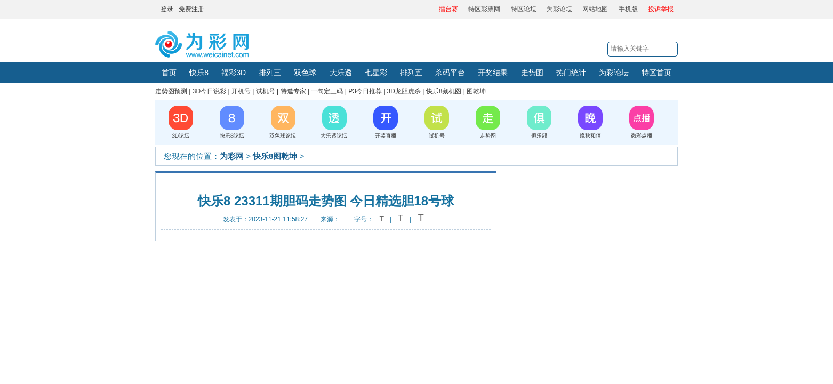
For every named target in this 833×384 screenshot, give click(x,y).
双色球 (305, 72)
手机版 (628, 9)
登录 (167, 9)
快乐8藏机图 (444, 91)
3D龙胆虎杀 (404, 91)
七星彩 (376, 72)
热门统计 (571, 72)
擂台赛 (448, 9)
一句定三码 (327, 91)
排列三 (270, 72)
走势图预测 (171, 91)
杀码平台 (450, 72)
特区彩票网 (484, 9)
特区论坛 (523, 9)
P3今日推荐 (365, 91)
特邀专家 (293, 91)
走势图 (532, 72)
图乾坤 (476, 91)
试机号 (265, 91)
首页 (169, 72)
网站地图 (595, 9)
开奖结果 (493, 72)
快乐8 (199, 72)
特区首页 (656, 72)
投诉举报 (661, 9)
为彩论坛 (559, 9)
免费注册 (191, 9)
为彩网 (232, 156)
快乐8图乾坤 (275, 156)
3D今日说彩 (209, 91)
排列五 (411, 72)
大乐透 (341, 72)
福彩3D (233, 72)
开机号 (241, 91)
